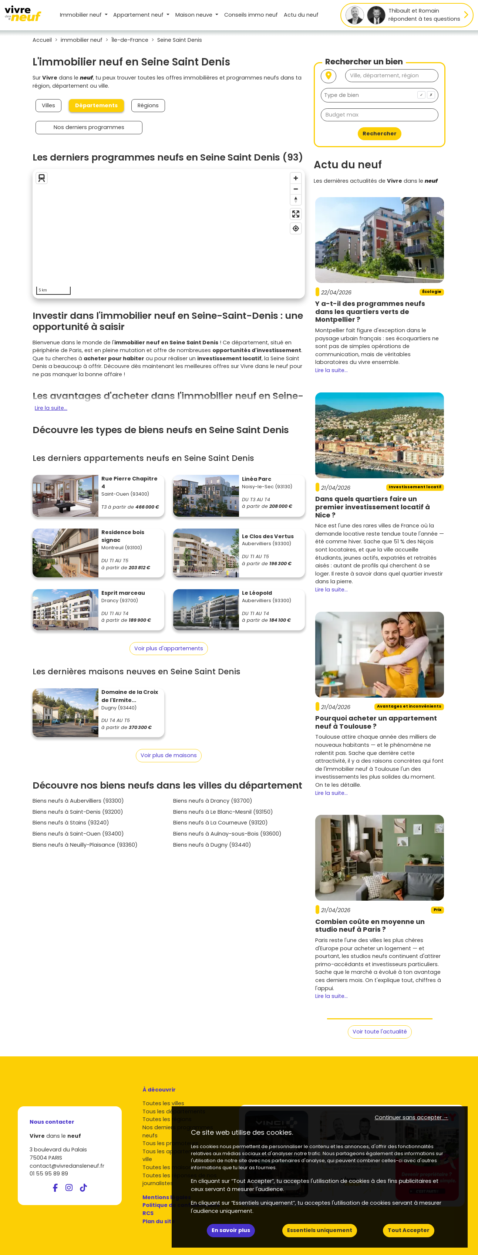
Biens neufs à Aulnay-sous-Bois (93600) (227, 833)
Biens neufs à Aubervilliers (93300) (78, 800)
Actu (301, 14)
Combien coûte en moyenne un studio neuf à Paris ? (370, 925)
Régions (148, 105)
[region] (169, 233)
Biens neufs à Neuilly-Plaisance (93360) (85, 845)
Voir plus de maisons (169, 755)
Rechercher (380, 133)
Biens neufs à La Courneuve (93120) (220, 822)
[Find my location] (295, 228)
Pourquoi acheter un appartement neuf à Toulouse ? (376, 722)
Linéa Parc (256, 479)
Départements (96, 105)
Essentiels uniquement (319, 1230)
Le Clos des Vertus (268, 536)
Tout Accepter (409, 1230)
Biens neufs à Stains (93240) (71, 822)
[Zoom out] (295, 188)
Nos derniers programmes (89, 127)
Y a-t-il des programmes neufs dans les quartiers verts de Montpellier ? (370, 311)
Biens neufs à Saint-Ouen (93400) (78, 833)
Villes (48, 105)
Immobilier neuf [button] (81, 14)
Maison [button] (194, 14)
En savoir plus (231, 1230)
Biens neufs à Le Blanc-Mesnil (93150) (223, 812)
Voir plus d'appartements (168, 648)
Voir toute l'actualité (380, 1031)
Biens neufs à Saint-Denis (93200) (78, 812)
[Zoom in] (295, 178)
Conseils (251, 14)
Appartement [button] (139, 14)
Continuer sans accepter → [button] (411, 1117)
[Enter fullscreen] (295, 214)
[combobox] (379, 95)
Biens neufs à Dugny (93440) (212, 845)
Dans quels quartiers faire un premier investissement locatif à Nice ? (372, 506)
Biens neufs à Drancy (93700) (212, 800)
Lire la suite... (51, 408)
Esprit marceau (123, 593)
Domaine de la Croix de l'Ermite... (129, 696)
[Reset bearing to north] (295, 199)
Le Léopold (257, 593)
